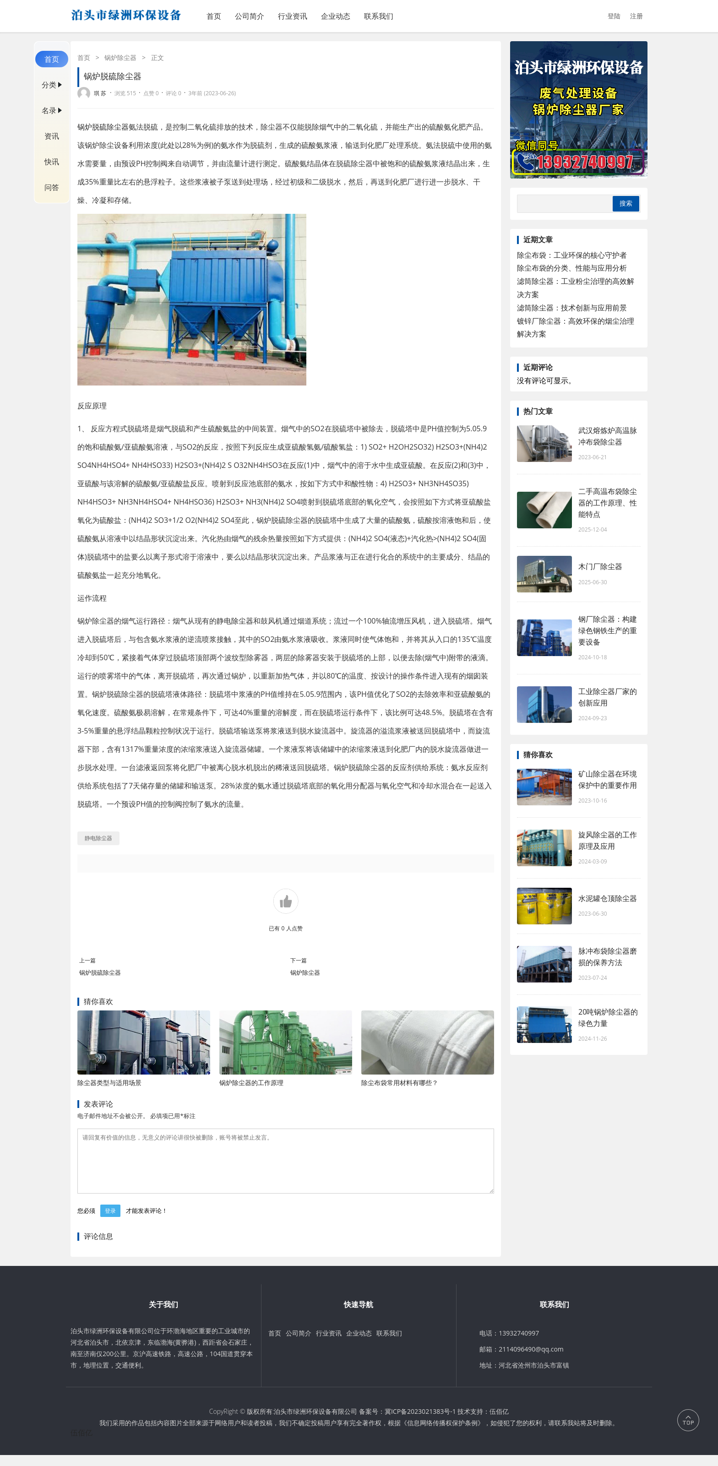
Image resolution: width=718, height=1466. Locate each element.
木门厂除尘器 (600, 566)
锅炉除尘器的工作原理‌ (251, 1082)
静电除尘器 (235, 621)
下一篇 (298, 960)
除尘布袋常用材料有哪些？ (399, 1082)
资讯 (51, 136)
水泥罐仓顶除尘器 (607, 898)
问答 (51, 187)
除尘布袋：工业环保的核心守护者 (572, 255)
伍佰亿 (499, 1422)
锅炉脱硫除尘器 (103, 127)
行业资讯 (292, 16)
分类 (49, 85)
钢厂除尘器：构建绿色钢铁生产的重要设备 (607, 630)
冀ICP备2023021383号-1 (420, 1422)
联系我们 (378, 16)
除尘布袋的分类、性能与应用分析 (572, 268)
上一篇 (87, 960)
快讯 (51, 162)
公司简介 (249, 16)
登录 (110, 1222)
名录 (49, 110)
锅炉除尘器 (120, 57)
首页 (214, 16)
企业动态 (335, 16)
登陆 (614, 15)
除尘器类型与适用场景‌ (109, 1082)
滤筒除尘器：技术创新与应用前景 (572, 308)
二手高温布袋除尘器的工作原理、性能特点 (607, 502)
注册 (636, 15)
